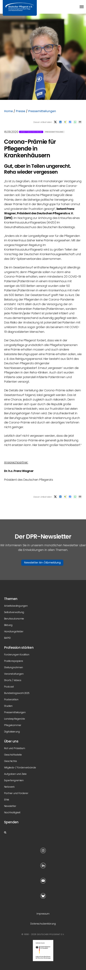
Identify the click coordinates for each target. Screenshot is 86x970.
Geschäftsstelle (13, 754)
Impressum (43, 913)
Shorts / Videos (12, 680)
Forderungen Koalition (16, 654)
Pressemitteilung (54, 132)
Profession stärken (19, 647)
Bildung (8, 625)
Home (8, 111)
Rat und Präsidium (14, 748)
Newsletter (10, 806)
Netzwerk (9, 786)
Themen (10, 599)
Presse (20, 111)
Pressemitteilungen (42, 111)
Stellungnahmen (13, 667)
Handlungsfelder (13, 631)
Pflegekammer (12, 725)
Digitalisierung (12, 731)
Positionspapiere (13, 661)
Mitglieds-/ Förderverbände (20, 767)
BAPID (7, 638)
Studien (8, 706)
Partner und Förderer (16, 793)
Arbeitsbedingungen (31, 132)
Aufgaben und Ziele (15, 774)
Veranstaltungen (13, 673)
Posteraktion (11, 699)
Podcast (9, 686)
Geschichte (10, 761)
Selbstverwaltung (14, 612)
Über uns (11, 741)
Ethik (6, 799)
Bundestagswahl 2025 (16, 693)
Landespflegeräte (14, 718)
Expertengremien (13, 780)
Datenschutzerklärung (43, 923)
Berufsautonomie (14, 618)
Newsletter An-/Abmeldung (42, 562)
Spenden (11, 822)
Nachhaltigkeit (12, 812)
